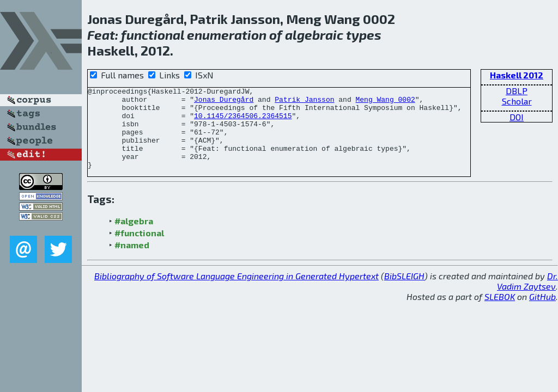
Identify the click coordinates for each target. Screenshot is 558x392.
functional (152, 34)
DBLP (516, 90)
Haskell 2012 (516, 75)
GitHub (542, 313)
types (363, 34)
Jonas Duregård (223, 102)
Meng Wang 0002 (385, 102)
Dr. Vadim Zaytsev (527, 297)
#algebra (133, 237)
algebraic (314, 34)
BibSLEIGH (404, 292)
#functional (139, 249)
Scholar (517, 101)
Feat (101, 34)
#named (131, 261)
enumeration (226, 34)
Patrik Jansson (304, 102)
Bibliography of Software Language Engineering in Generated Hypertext (236, 292)
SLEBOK (499, 313)
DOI (517, 117)
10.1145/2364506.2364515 (243, 122)
